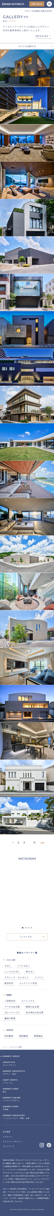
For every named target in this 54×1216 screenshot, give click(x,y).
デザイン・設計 (27, 1072)
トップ (4, 1047)
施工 (27, 1090)
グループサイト (27, 1064)
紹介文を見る (42, 36)
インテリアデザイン (27, 1099)
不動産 (27, 1108)
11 (34, 842)
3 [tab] (28, 928)
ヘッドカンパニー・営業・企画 (27, 1117)
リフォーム (27, 1081)
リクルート (7, 1137)
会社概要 (7, 1132)
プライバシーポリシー (12, 1141)
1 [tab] (22, 928)
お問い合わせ (36, 4)
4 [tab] (31, 928)
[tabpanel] (27, 894)
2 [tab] (25, 928)
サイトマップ (8, 1146)
